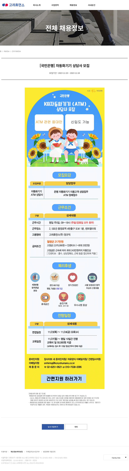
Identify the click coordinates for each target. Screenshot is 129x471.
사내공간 (91, 5)
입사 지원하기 (53, 426)
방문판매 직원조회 (49, 451)
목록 (76, 426)
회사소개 (36, 5)
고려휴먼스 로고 (13, 4)
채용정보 (73, 5)
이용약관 (4, 451)
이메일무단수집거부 (33, 451)
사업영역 (55, 5)
